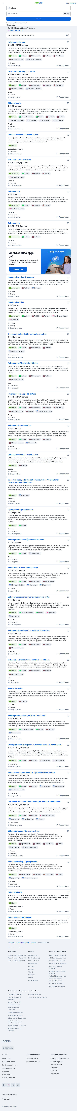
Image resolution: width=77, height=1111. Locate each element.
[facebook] (4, 1085)
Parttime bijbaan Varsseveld (16, 961)
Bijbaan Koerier (14, 103)
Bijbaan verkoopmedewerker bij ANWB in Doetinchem (31, 772)
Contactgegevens (8, 1068)
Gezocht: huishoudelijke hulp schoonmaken (27, 334)
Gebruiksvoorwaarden (9, 1095)
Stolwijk (30, 972)
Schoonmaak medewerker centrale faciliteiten (29, 631)
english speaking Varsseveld (17, 1026)
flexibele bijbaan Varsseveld (57, 976)
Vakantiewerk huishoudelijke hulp (23, 568)
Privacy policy (6, 1099)
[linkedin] (18, 1085)
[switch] (67, 35)
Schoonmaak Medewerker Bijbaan (23, 363)
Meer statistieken (15, 30)
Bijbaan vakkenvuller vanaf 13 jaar (23, 135)
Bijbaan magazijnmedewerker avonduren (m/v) (28, 597)
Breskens (31, 969)
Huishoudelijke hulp (16, 42)
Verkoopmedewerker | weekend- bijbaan (26, 540)
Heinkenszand (32, 963)
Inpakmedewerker (16, 302)
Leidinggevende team (9, 1065)
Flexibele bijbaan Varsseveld (17, 958)
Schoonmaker (14, 191)
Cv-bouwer (54, 1071)
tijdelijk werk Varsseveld (15, 1012)
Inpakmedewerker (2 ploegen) (21, 277)
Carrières (5, 1071)
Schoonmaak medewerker (19, 425)
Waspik (30, 977)
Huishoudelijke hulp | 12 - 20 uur (22, 394)
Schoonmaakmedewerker (19, 160)
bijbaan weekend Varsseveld (57, 955)
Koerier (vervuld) (15, 688)
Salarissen (54, 1067)
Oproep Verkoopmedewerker (20, 509)
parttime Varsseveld (14, 1002)
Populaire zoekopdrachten (18, 948)
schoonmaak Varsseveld (15, 1015)
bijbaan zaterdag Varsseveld (57, 963)
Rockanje (31, 966)
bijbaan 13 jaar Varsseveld (57, 961)
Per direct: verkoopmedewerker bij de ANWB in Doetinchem (34, 802)
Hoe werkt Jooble (8, 1062)
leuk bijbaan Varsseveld (56, 983)
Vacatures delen (32, 1058)
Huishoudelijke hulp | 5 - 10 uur (21, 71)
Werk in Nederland (8, 1078)
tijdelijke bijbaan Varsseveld (57, 958)
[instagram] (8, 1085)
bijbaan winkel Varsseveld (57, 986)
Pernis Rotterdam (33, 961)
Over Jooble (6, 1058)
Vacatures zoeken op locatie (37, 997)
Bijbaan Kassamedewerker (20, 917)
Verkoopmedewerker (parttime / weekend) (27, 715)
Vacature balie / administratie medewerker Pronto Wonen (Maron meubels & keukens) (33, 481)
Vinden (38, 19)
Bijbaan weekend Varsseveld (17, 955)
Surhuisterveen (33, 955)
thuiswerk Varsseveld (14, 994)
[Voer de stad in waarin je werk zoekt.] (38, 13)
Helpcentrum (6, 1075)
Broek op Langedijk (34, 958)
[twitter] (13, 1085)
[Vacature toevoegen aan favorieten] (68, 42)
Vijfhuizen (31, 975)
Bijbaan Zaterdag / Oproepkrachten (24, 831)
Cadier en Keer (33, 980)
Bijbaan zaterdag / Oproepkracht (22, 862)
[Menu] (3, 3)
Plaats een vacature (33, 1062)
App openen (71, 3)
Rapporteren (62, 65)
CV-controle (55, 1074)
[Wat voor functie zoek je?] (38, 8)
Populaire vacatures (34, 994)
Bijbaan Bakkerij (15, 892)
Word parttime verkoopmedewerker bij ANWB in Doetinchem (34, 745)
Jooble (14, 1107)
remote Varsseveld (14, 1005)
